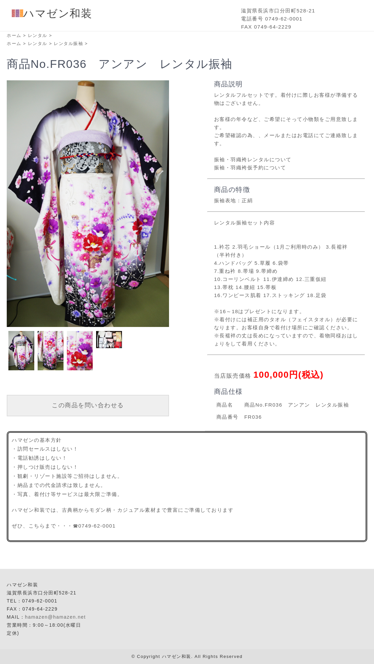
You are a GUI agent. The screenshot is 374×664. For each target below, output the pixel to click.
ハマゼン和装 (52, 13)
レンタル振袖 (68, 43)
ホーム (14, 35)
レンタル (37, 35)
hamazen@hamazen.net (55, 617)
